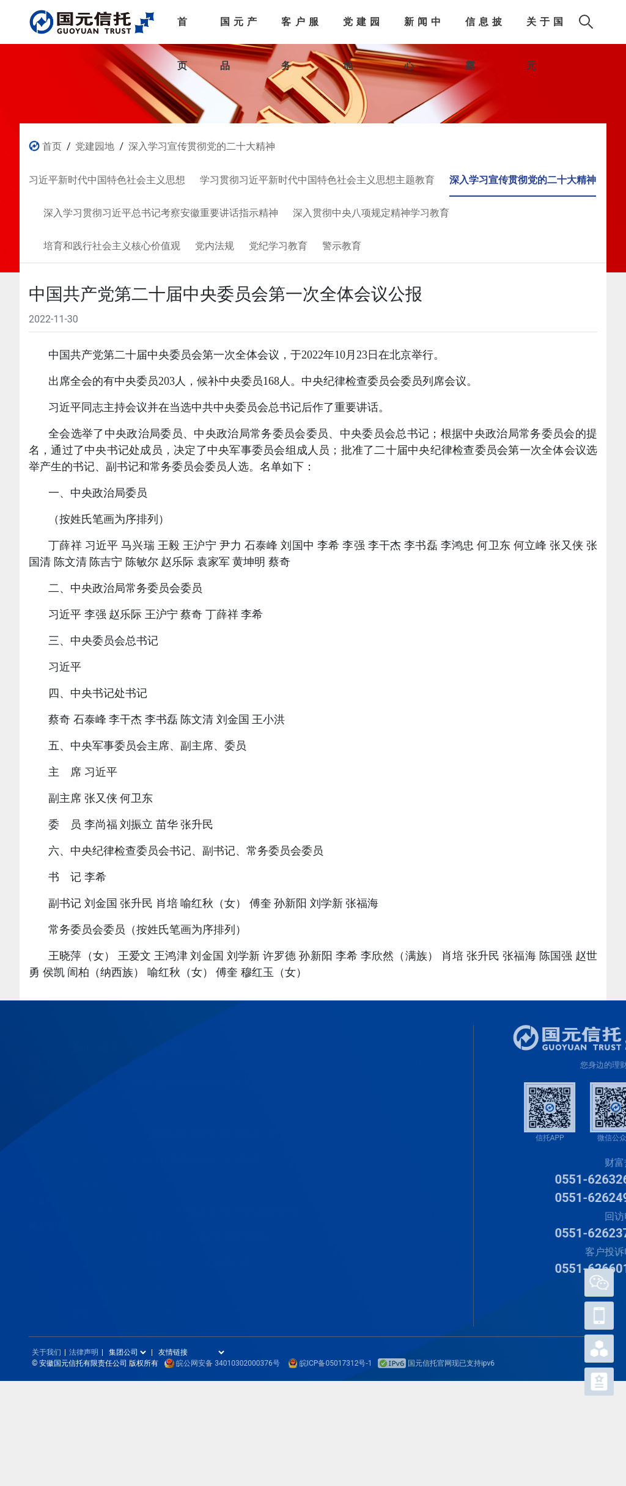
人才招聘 (402, 1217)
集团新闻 (320, 1114)
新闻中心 (422, 30)
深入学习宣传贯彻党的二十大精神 (201, 146)
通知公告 (320, 1140)
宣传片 (398, 1165)
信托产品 (46, 1088)
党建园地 (361, 30)
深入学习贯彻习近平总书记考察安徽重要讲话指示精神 (216, 1205)
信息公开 (361, 1165)
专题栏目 (320, 1165)
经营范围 (402, 1140)
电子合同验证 (97, 1228)
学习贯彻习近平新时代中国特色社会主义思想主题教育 (216, 1128)
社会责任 (361, 1114)
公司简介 (402, 1088)
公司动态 (320, 1088)
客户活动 (89, 1151)
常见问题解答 (97, 1202)
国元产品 (238, 30)
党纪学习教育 (155, 1304)
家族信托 (46, 1114)
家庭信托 (46, 1140)
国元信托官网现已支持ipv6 (436, 1363)
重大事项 (361, 1140)
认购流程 (89, 1074)
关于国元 (544, 30)
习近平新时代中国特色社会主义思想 (198, 1074)
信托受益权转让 (101, 1128)
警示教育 (147, 1330)
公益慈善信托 (50, 1194)
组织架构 (402, 1114)
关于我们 (402, 1191)
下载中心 (89, 1176)
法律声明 (83, 1352)
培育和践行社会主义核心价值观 (189, 1253)
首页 (182, 30)
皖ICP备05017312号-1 (336, 1363)
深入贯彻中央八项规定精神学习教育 (198, 1228)
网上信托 (46, 1217)
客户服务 (299, 30)
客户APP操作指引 (101, 1282)
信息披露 (483, 30)
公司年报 (361, 1088)
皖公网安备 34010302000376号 (227, 1363)
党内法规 (147, 1279)
